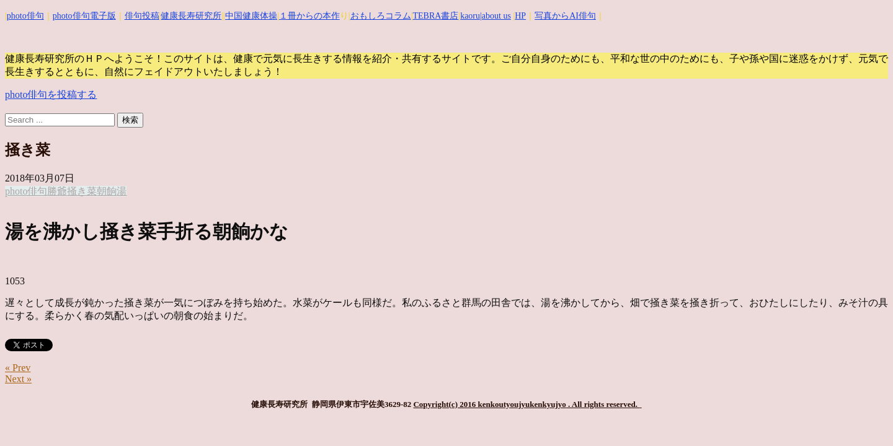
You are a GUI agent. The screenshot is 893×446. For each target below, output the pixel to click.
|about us (495, 15)
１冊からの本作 (309, 15)
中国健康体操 (251, 15)
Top (863, 416)
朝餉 (107, 191)
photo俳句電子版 (84, 15)
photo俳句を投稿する (51, 94)
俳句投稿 (142, 15)
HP (520, 15)
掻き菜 (82, 191)
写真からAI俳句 (565, 15)
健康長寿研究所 (191, 15)
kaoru (470, 15)
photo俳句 (25, 15)
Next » (18, 379)
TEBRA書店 (435, 15)
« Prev (17, 367)
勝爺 (57, 191)
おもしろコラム (380, 15)
